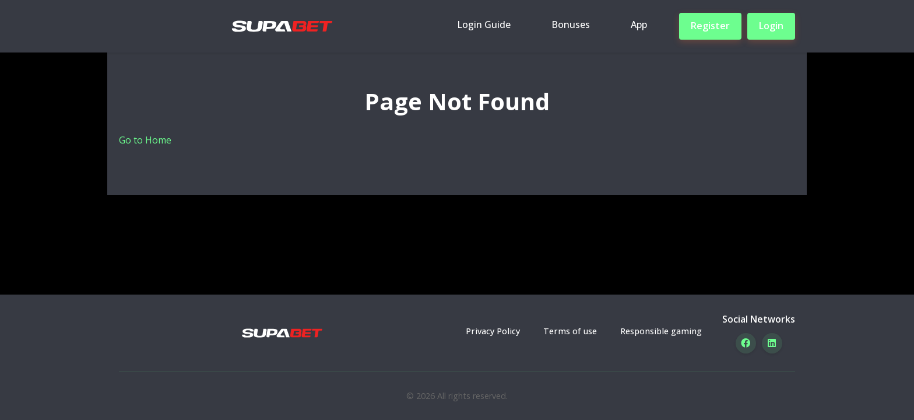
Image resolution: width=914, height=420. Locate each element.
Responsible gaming (661, 331)
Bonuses (570, 24)
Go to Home (145, 140)
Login (771, 25)
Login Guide (484, 24)
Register (710, 25)
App (639, 24)
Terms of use (570, 331)
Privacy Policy (493, 331)
